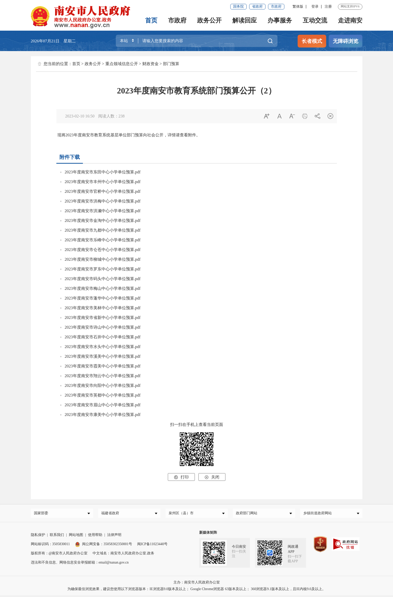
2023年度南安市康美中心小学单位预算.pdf (103, 414)
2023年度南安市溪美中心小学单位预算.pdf (103, 356)
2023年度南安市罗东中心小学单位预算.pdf (103, 269)
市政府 (276, 6)
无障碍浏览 (345, 41)
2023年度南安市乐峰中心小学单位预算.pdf (103, 240)
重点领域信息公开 (121, 64)
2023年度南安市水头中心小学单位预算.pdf (103, 346)
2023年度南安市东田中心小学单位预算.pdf (103, 172)
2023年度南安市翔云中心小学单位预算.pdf (103, 376)
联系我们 (57, 536)
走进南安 (350, 20)
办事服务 (280, 20)
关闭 (212, 477)
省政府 (257, 6)
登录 (315, 6)
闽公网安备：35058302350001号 (103, 545)
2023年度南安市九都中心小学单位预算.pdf (103, 230)
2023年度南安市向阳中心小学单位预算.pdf (103, 385)
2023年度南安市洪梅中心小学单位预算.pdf (103, 201)
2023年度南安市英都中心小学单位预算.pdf (103, 395)
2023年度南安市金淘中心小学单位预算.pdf (103, 220)
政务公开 (209, 20)
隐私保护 (38, 536)
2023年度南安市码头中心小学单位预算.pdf (103, 279)
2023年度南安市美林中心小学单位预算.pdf (103, 308)
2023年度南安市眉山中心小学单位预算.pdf (103, 405)
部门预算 (171, 64)
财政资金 (150, 64)
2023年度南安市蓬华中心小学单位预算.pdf (103, 298)
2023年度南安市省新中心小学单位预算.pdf (103, 317)
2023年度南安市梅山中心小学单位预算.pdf (103, 288)
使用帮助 (95, 536)
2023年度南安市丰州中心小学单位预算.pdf (103, 182)
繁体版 (298, 6)
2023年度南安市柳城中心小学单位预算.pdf (103, 259)
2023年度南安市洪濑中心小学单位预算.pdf (103, 211)
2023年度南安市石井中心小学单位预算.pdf (103, 337)
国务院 (238, 6)
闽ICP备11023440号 (152, 545)
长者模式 (312, 41)
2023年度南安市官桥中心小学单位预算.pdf (103, 191)
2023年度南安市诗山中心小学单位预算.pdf (103, 327)
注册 (328, 6)
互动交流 (315, 20)
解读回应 (244, 20)
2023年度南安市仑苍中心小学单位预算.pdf (103, 249)
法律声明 (114, 536)
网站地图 (76, 536)
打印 (181, 477)
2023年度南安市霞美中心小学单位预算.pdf (103, 366)
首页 (151, 20)
